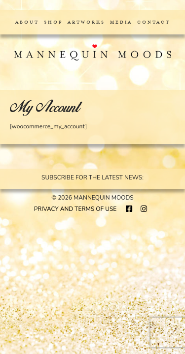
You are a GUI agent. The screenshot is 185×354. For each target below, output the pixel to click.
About (27, 22)
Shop (53, 22)
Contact (153, 22)
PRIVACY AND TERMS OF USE (75, 209)
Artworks (86, 22)
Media (121, 22)
